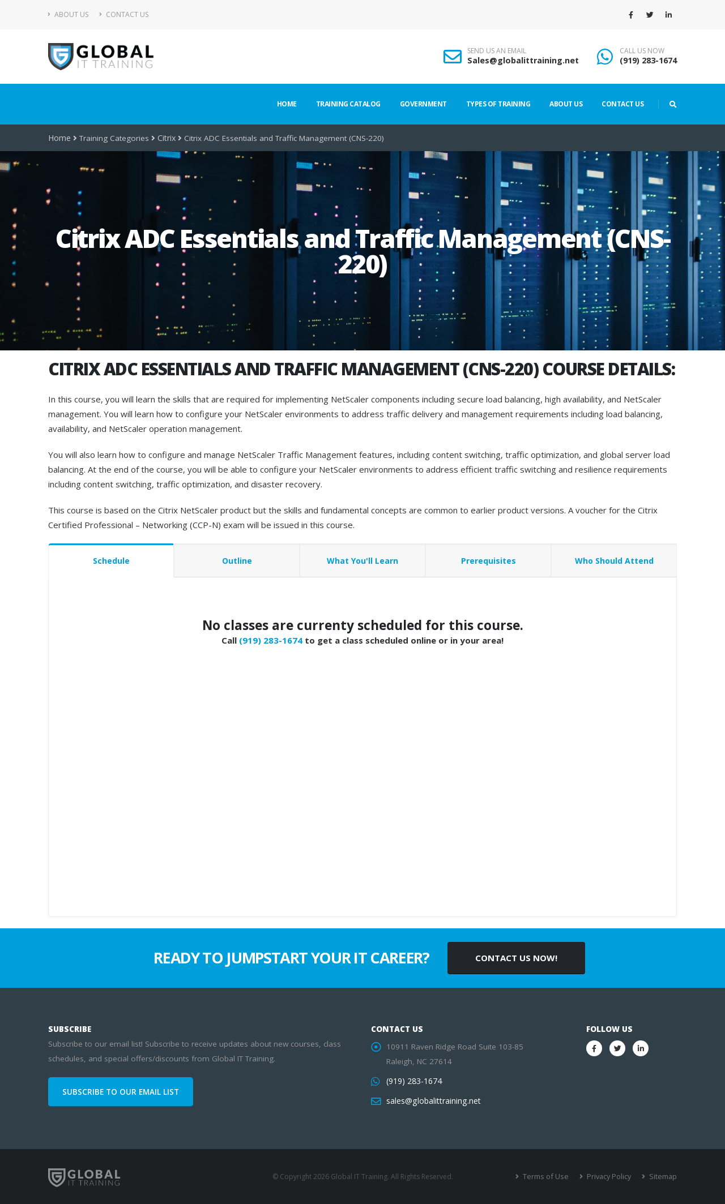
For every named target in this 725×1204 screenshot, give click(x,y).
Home (287, 104)
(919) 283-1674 (648, 60)
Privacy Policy (610, 1176)
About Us (68, 14)
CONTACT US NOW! (516, 957)
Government (423, 104)
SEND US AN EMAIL (496, 51)
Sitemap (663, 1176)
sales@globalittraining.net (432, 1101)
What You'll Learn (362, 560)
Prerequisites (488, 560)
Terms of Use (549, 1176)
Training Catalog (348, 104)
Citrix (165, 138)
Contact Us (123, 14)
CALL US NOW (642, 51)
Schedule (111, 560)
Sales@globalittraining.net (523, 60)
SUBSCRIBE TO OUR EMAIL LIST (120, 1092)
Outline (237, 560)
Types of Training (498, 104)
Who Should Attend (614, 560)
